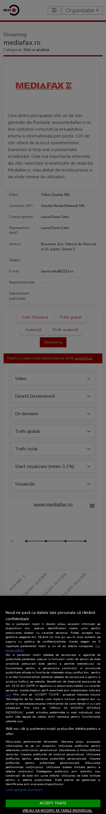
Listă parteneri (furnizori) (24, 790)
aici (8, 694)
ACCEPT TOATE (53, 803)
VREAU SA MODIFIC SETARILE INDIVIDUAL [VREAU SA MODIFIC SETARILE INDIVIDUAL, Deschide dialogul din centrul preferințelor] (57, 810)
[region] (53, 705)
